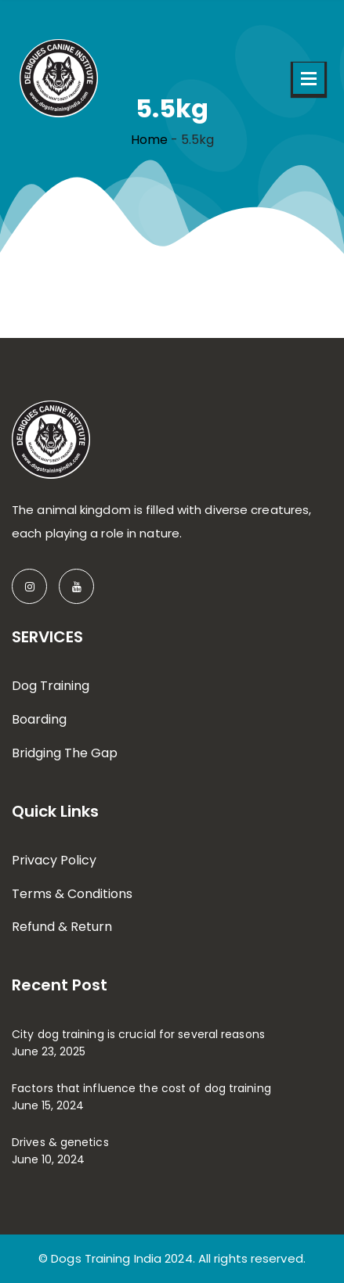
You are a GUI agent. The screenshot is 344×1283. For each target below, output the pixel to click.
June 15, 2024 (48, 1105)
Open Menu (308, 78)
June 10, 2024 (48, 1159)
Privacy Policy (54, 860)
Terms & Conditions (72, 894)
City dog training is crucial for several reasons (138, 1034)
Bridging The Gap (65, 753)
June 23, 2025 (48, 1051)
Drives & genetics (60, 1142)
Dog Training (50, 686)
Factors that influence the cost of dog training (141, 1088)
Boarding (39, 719)
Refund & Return (62, 927)
